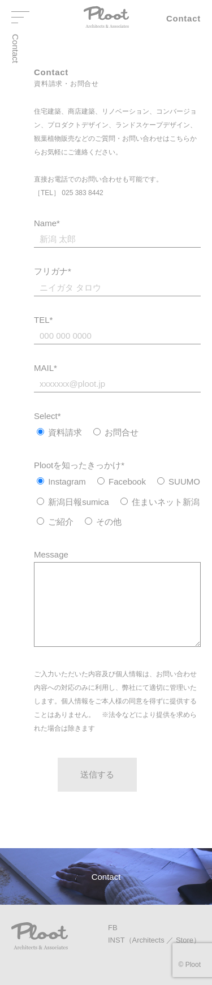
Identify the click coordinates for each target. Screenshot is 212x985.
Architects (148, 940)
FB (113, 927)
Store (184, 940)
